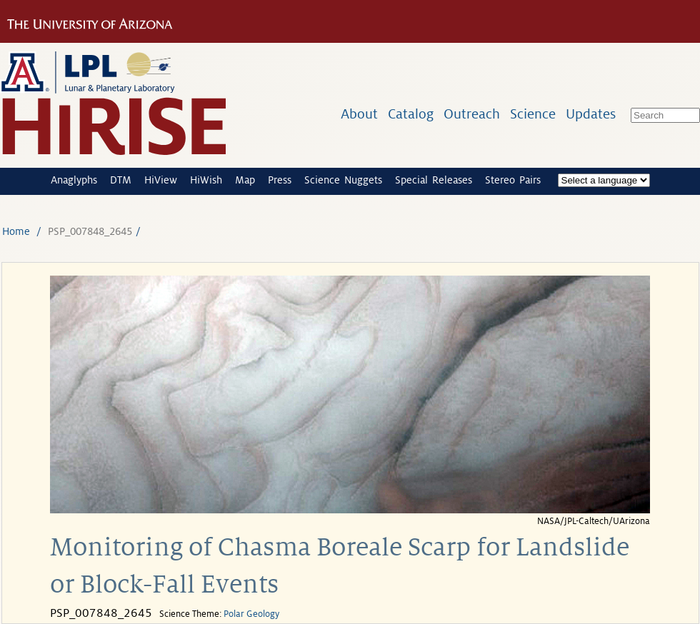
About (359, 113)
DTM (120, 180)
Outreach (472, 113)
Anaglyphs (74, 180)
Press (279, 180)
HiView (160, 180)
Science (533, 113)
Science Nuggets (343, 180)
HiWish (206, 180)
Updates (591, 113)
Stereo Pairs (513, 180)
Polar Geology (251, 614)
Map (245, 180)
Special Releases (433, 180)
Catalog (411, 113)
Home (16, 231)
